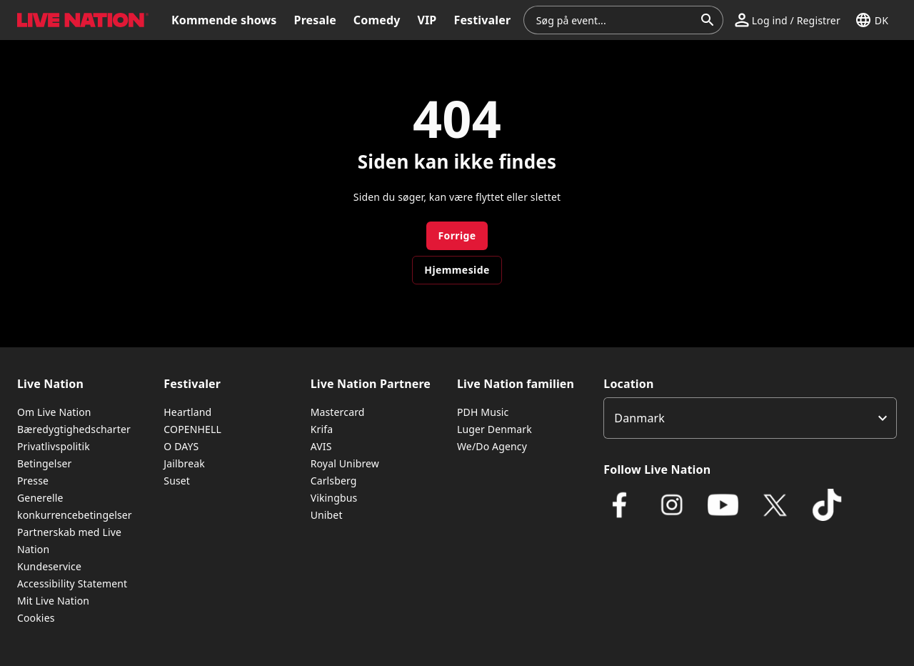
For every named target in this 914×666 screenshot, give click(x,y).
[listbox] (750, 418)
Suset (177, 480)
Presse (33, 480)
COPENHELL (192, 429)
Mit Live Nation (53, 600)
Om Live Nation (54, 412)
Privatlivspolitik (53, 446)
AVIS (321, 446)
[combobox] (615, 20)
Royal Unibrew (345, 463)
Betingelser (44, 463)
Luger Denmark (494, 429)
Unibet (327, 515)
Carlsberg (334, 480)
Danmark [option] (639, 418)
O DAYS (181, 446)
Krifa (322, 429)
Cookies (36, 618)
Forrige (457, 235)
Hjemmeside (456, 270)
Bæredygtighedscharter (74, 429)
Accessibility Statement (72, 583)
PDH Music (482, 412)
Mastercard (338, 412)
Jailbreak (184, 463)
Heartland (187, 412)
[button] (787, 20)
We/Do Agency (492, 446)
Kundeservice (49, 566)
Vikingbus (334, 498)
